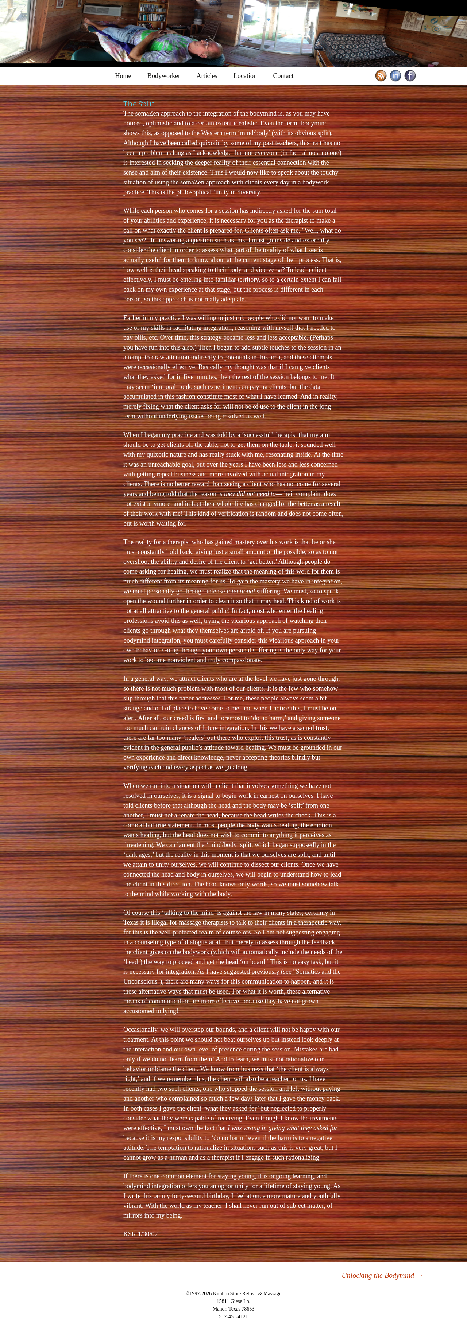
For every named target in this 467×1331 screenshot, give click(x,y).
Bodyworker (163, 75)
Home (123, 75)
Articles (207, 75)
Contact (283, 75)
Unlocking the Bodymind (382, 1275)
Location (245, 75)
